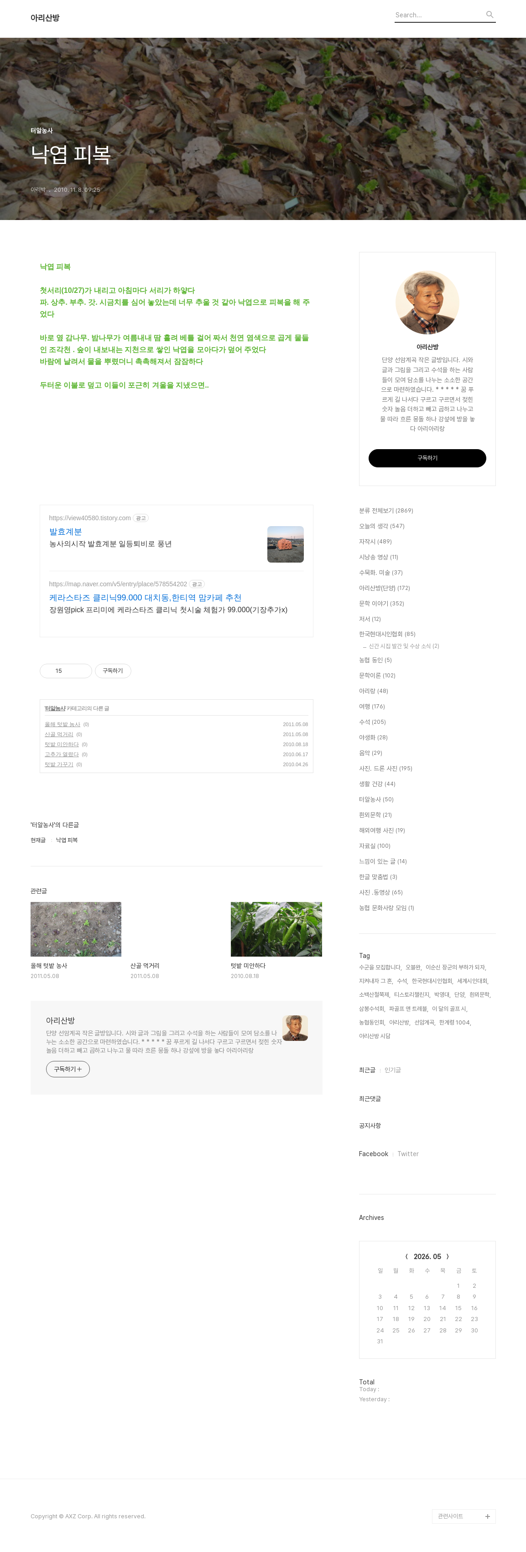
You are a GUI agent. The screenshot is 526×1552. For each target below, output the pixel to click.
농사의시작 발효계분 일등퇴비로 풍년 (110, 544)
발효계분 (65, 531)
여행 (372, 707)
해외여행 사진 (382, 830)
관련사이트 (450, 1516)
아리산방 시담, (375, 1036)
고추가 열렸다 (62, 754)
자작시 (375, 542)
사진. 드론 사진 (385, 768)
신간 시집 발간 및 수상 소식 (404, 646)
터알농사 (55, 708)
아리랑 (373, 691)
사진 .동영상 (381, 892)
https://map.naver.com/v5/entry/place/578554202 (118, 584)
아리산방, (400, 1022)
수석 (372, 722)
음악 (370, 753)
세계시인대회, (473, 981)
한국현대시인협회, (432, 981)
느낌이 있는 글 (383, 861)
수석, (402, 981)
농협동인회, (372, 1022)
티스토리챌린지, (412, 994)
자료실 (375, 846)
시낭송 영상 (378, 557)
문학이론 (377, 676)
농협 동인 (375, 660)
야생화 (373, 738)
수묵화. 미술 (381, 573)
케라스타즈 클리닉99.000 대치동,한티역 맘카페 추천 (145, 597)
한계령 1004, (455, 1022)
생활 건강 (377, 784)
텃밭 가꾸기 (59, 764)
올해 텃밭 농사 (63, 724)
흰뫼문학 (375, 815)
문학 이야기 (381, 604)
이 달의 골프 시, (450, 1008)
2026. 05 (427, 1257)
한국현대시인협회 (387, 634)
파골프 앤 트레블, (408, 1008)
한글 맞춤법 (378, 877)
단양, (460, 994)
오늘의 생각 (382, 526)
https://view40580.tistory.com (90, 518)
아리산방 (45, 18)
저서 (370, 619)
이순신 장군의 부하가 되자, (456, 967)
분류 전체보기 (386, 511)
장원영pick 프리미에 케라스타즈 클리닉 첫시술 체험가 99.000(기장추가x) (168, 610)
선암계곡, (425, 1022)
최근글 (367, 1070)
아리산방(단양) (384, 588)
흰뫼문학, (480, 994)
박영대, (442, 994)
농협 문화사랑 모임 (386, 908)
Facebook (373, 1154)
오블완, (414, 967)
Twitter (408, 1154)
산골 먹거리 (59, 734)
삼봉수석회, (372, 1008)
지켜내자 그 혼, (376, 981)
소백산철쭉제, (375, 994)
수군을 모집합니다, (380, 967)
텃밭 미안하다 (62, 744)
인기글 (393, 1070)
